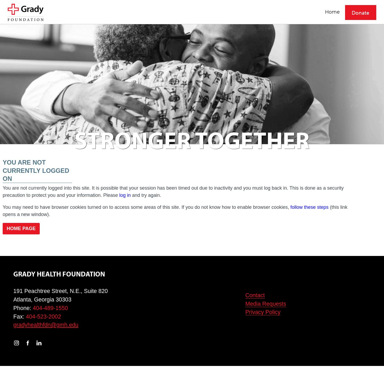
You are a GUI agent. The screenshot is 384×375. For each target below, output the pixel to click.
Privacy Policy (263, 312)
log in (125, 195)
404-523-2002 (43, 316)
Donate (360, 12)
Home (332, 12)
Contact (255, 295)
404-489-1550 (50, 308)
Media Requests (265, 304)
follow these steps (309, 207)
